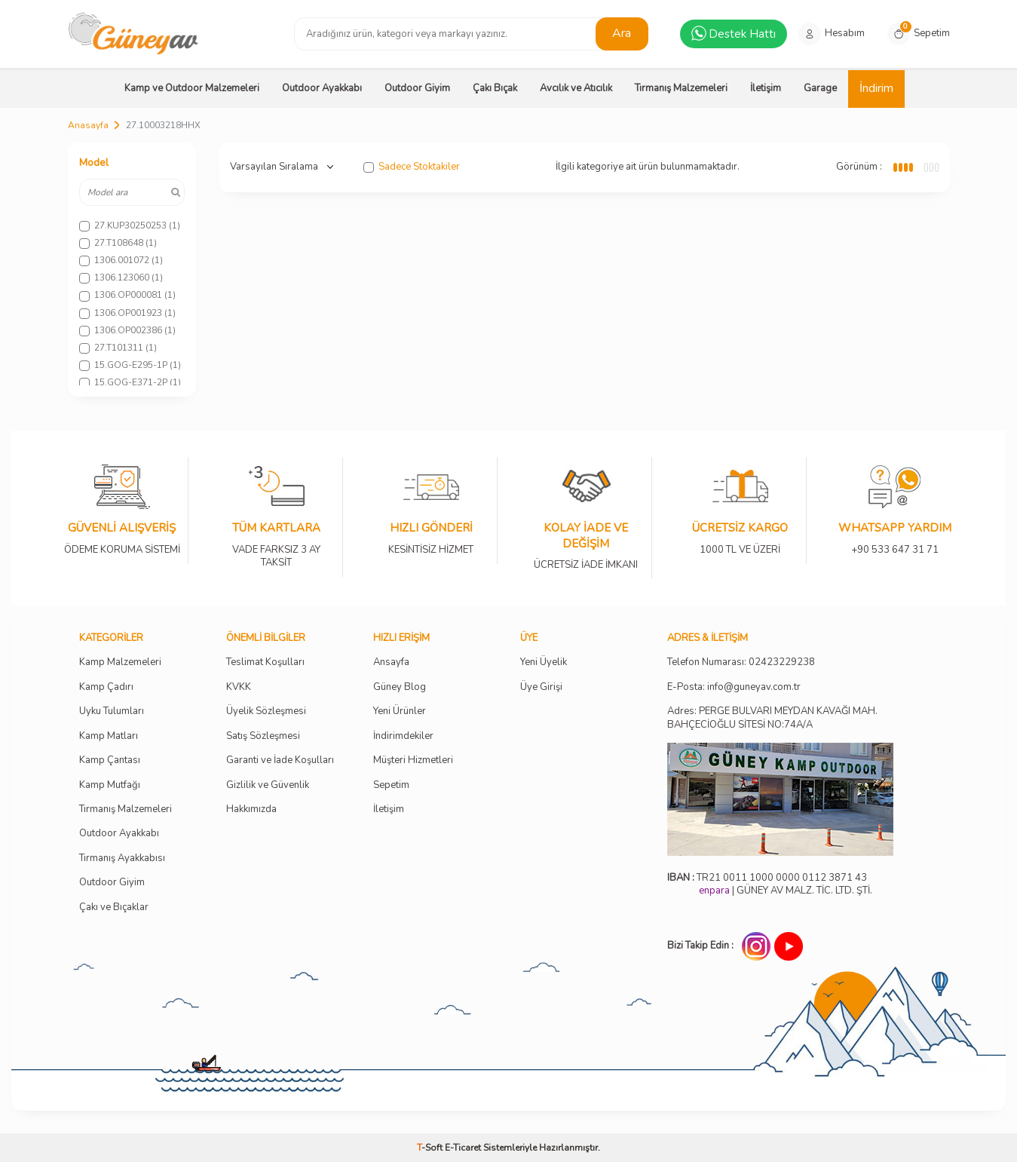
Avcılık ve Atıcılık (576, 88)
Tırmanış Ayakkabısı (122, 858)
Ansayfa (391, 662)
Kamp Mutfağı (109, 785)
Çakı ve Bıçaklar (114, 907)
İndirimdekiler (403, 736)
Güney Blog (399, 687)
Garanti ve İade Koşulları (280, 760)
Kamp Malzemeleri (120, 662)
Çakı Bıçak (495, 88)
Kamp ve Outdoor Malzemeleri (191, 88)
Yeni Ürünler (399, 711)
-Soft (431, 1148)
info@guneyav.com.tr (754, 687)
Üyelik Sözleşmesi (266, 711)
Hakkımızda (251, 809)
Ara (621, 33)
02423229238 (782, 662)
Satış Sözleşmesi (263, 736)
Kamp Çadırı (106, 687)
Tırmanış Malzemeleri (681, 88)
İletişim (765, 88)
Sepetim (391, 785)
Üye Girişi (541, 687)
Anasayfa (88, 125)
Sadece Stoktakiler (411, 167)
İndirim (876, 88)
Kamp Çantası (109, 760)
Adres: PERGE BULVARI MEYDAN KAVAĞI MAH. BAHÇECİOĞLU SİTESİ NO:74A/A (772, 717)
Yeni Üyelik (543, 662)
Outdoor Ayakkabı (322, 88)
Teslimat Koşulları (265, 662)
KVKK (238, 687)
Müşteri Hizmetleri (413, 760)
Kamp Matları (108, 736)
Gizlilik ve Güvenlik (267, 785)
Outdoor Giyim (417, 88)
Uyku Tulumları (111, 711)
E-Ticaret (463, 1148)
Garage (820, 88)
